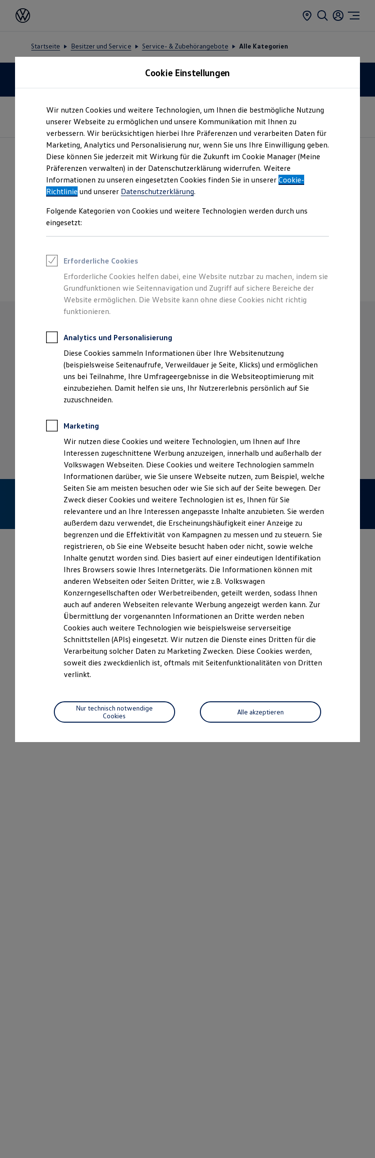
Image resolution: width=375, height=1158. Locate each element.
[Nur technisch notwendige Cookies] (114, 712)
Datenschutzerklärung (157, 191)
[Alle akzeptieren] (260, 712)
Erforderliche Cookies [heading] (92, 262)
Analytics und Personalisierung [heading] (109, 338)
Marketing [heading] (72, 427)
